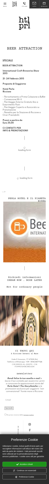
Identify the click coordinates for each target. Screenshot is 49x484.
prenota (44, 4)
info (34, 4)
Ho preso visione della (20, 415)
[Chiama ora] (34, 362)
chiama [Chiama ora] (24, 4)
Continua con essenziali (24, 470)
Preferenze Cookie (24, 477)
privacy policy (29, 415)
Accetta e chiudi (24, 464)
